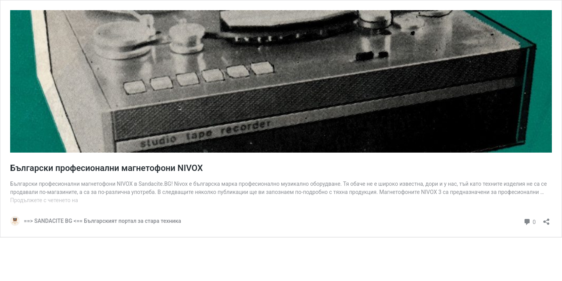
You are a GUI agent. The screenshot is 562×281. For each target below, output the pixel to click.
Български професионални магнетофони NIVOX (106, 168)
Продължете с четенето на (44, 200)
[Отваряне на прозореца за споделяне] (546, 219)
